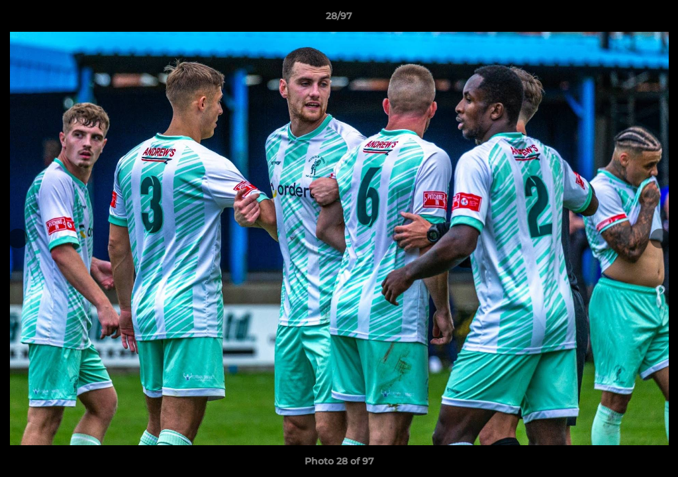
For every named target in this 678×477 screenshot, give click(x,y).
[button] (654, 19)
